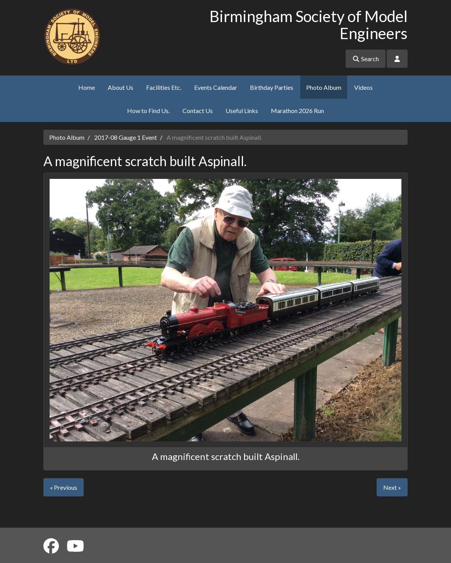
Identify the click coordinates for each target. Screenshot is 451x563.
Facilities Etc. (163, 87)
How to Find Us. (148, 110)
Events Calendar (215, 87)
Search (365, 58)
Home (86, 87)
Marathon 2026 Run (297, 110)
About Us (120, 87)
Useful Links (242, 110)
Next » (392, 487)
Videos (363, 87)
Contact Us (197, 110)
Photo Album (323, 87)
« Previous (63, 487)
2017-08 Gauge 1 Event (125, 137)
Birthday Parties (271, 87)
